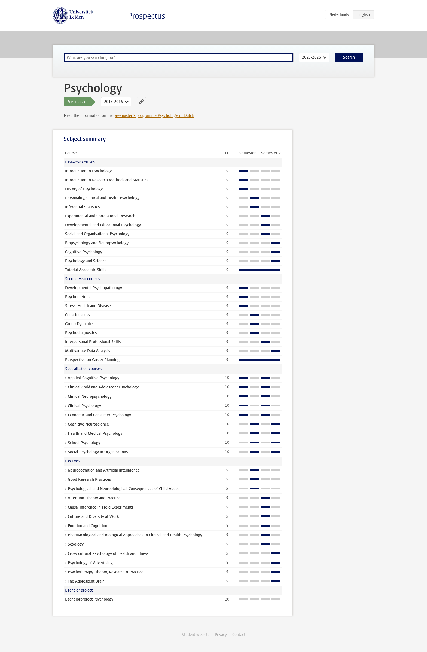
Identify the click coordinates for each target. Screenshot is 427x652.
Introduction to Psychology (88, 171)
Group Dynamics (79, 323)
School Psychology (84, 442)
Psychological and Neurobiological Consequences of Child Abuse (123, 488)
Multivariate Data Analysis (87, 350)
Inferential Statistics (82, 207)
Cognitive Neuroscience (88, 424)
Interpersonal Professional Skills (93, 341)
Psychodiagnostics (81, 332)
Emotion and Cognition (87, 525)
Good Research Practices (89, 479)
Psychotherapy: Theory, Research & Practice (106, 572)
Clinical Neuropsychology (89, 396)
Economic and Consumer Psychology (99, 415)
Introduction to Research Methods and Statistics (106, 180)
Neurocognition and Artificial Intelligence (104, 470)
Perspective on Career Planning (92, 359)
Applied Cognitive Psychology (93, 378)
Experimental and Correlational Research (100, 216)
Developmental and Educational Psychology (103, 225)
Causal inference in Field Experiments (100, 507)
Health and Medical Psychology (95, 433)
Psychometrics (77, 296)
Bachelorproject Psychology (89, 599)
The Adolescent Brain (86, 581)
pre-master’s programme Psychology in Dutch (154, 115)
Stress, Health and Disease (88, 305)
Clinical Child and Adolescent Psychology (103, 387)
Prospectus (146, 16)
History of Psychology (84, 189)
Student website (195, 634)
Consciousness (77, 314)
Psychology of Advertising (90, 562)
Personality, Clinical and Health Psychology (102, 198)
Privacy (221, 634)
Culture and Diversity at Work (93, 516)
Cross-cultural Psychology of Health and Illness (108, 553)
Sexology (76, 544)
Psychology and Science (86, 261)
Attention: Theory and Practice (94, 498)
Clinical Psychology (84, 405)
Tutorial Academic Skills (85, 270)
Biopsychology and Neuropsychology (97, 243)
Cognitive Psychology (83, 252)
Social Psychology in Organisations (98, 452)
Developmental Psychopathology (93, 287)
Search (349, 57)
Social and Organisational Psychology (97, 234)
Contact (238, 634)
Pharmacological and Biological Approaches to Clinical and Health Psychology (135, 535)
